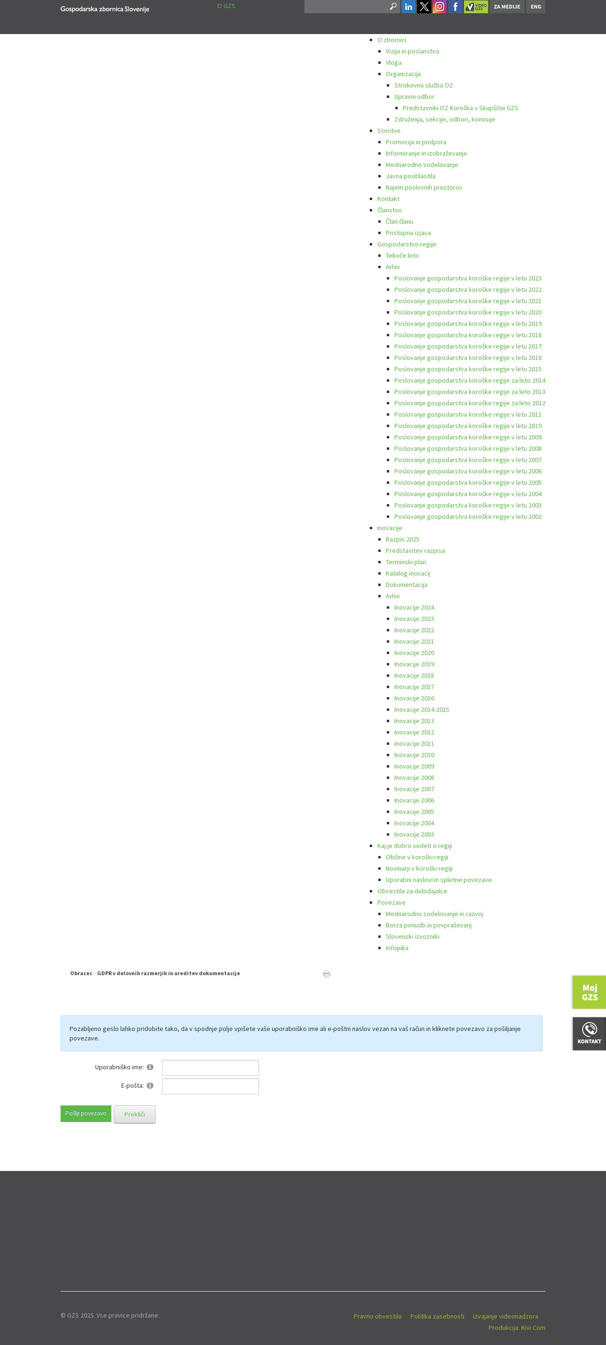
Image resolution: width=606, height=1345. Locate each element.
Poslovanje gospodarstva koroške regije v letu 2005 (468, 482)
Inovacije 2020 (414, 652)
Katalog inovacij (408, 573)
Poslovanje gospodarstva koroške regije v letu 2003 (468, 505)
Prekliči (135, 1114)
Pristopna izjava (408, 232)
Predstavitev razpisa (415, 550)
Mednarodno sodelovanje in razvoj (434, 913)
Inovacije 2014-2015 (421, 709)
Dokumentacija (407, 584)
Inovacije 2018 (414, 675)
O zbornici (391, 39)
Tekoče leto (402, 255)
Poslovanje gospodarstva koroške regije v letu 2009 (468, 437)
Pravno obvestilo (378, 1316)
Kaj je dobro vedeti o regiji (414, 845)
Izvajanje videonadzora (505, 1316)
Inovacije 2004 (414, 823)
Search (392, 6)
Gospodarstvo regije (407, 244)
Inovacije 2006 (414, 800)
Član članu (399, 221)
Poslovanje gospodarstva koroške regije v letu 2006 (468, 471)
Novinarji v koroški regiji (419, 868)
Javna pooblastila (411, 176)
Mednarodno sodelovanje (422, 164)
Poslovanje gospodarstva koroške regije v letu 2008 (468, 448)
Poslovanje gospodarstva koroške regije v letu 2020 (468, 312)
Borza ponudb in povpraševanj (429, 925)
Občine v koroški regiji (417, 857)
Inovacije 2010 (414, 755)
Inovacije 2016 (414, 698)
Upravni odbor (414, 96)
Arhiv (393, 266)
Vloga (393, 62)
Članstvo (389, 210)
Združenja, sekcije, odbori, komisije (444, 119)
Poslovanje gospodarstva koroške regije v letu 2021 (468, 301)
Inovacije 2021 (414, 641)
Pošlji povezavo (86, 1113)
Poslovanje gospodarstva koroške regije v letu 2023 (468, 278)
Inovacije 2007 (414, 789)
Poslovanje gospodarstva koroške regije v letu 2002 (468, 516)
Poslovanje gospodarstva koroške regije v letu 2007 (468, 459)
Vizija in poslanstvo (412, 51)
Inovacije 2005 (414, 811)
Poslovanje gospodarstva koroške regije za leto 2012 (469, 403)
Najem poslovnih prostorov (424, 187)
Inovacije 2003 (414, 834)
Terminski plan (406, 562)
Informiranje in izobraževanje (426, 153)
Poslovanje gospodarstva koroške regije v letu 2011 (468, 414)
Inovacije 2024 (414, 607)
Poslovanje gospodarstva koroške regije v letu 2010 (468, 425)
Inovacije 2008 (414, 777)
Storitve (389, 130)
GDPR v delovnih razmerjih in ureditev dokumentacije (168, 973)
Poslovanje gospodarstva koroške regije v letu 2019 (468, 323)
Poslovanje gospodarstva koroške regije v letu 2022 (468, 289)
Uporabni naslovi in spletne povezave (439, 879)
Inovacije (389, 528)
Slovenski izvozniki (412, 936)
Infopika (397, 947)
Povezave (391, 902)
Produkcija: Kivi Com (517, 1327)
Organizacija (403, 74)
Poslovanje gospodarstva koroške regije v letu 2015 (468, 369)
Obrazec (81, 973)
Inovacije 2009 (414, 766)
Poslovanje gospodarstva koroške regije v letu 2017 (468, 346)
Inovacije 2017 (414, 686)
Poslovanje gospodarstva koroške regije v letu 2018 (468, 335)
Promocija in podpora (416, 142)
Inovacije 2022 (414, 630)
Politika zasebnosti (437, 1316)
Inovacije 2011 (414, 743)
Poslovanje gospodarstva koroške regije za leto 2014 (469, 380)
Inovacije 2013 (414, 720)
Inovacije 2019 (414, 664)
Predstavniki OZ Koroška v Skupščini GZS (460, 108)
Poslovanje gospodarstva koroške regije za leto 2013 (469, 391)
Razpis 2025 (402, 539)
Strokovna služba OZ (423, 85)
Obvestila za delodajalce (412, 891)
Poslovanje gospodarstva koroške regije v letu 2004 (468, 493)
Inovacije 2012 (414, 732)
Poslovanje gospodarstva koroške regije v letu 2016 (468, 357)
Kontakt (388, 198)
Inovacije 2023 (414, 618)
